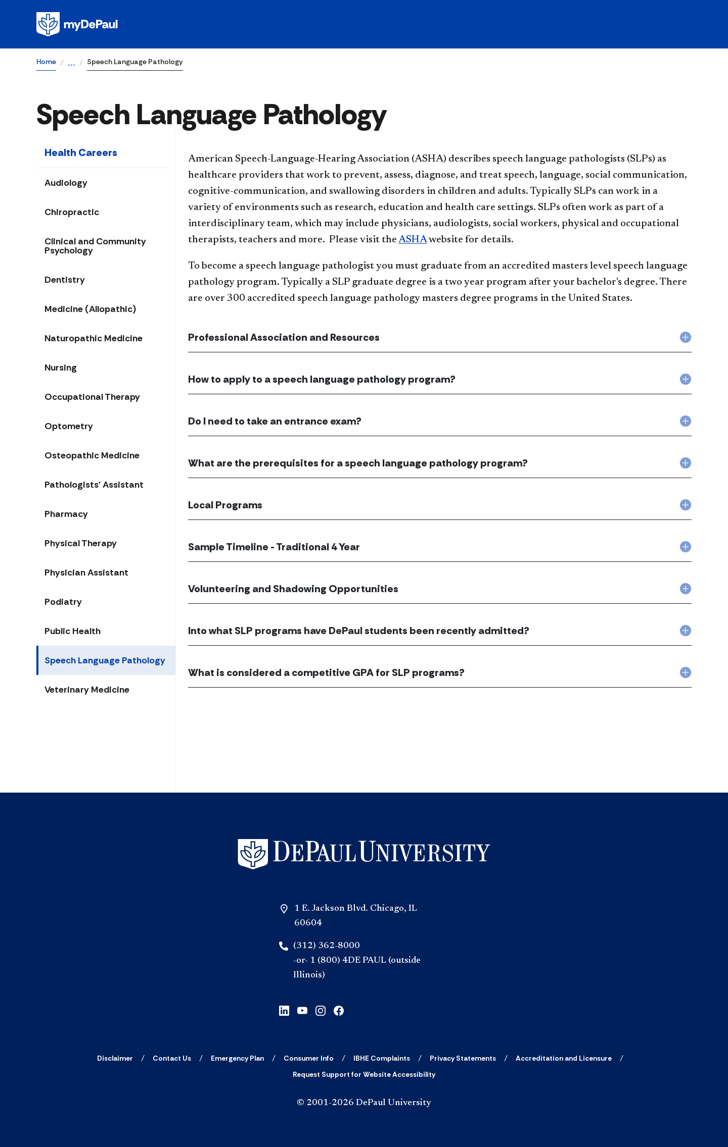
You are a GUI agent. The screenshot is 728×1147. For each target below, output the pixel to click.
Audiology (65, 183)
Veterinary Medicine (86, 690)
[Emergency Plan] (237, 1058)
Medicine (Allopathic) (90, 309)
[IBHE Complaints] (381, 1058)
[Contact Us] (172, 1058)
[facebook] (339, 1009)
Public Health (72, 631)
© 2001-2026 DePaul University (364, 1103)
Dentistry (64, 280)
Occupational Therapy (92, 397)
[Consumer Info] (309, 1058)
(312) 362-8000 (326, 946)
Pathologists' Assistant (94, 485)
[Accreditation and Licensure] (564, 1058)
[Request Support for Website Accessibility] (364, 1074)
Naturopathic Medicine (93, 338)
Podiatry (63, 602)
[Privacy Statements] (463, 1058)
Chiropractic (71, 212)
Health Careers (80, 152)
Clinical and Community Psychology (95, 245)
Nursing (60, 367)
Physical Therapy (80, 543)
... (71, 63)
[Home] (364, 854)
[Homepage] (364, 24)
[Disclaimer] (115, 1058)
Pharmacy (66, 514)
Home (46, 61)
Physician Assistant (86, 572)
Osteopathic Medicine (92, 455)
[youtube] (302, 1009)
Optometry (68, 426)
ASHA (412, 240)
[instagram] (320, 1009)
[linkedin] (284, 1009)
